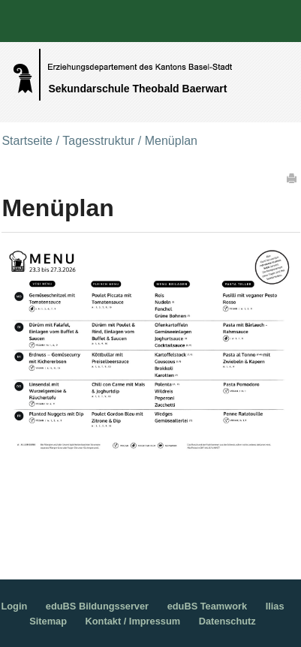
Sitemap (48, 621)
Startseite (27, 140)
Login (14, 606)
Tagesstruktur (98, 140)
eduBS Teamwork (207, 606)
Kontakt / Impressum (133, 621)
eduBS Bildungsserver (97, 606)
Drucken (292, 178)
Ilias (275, 606)
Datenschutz (227, 621)
